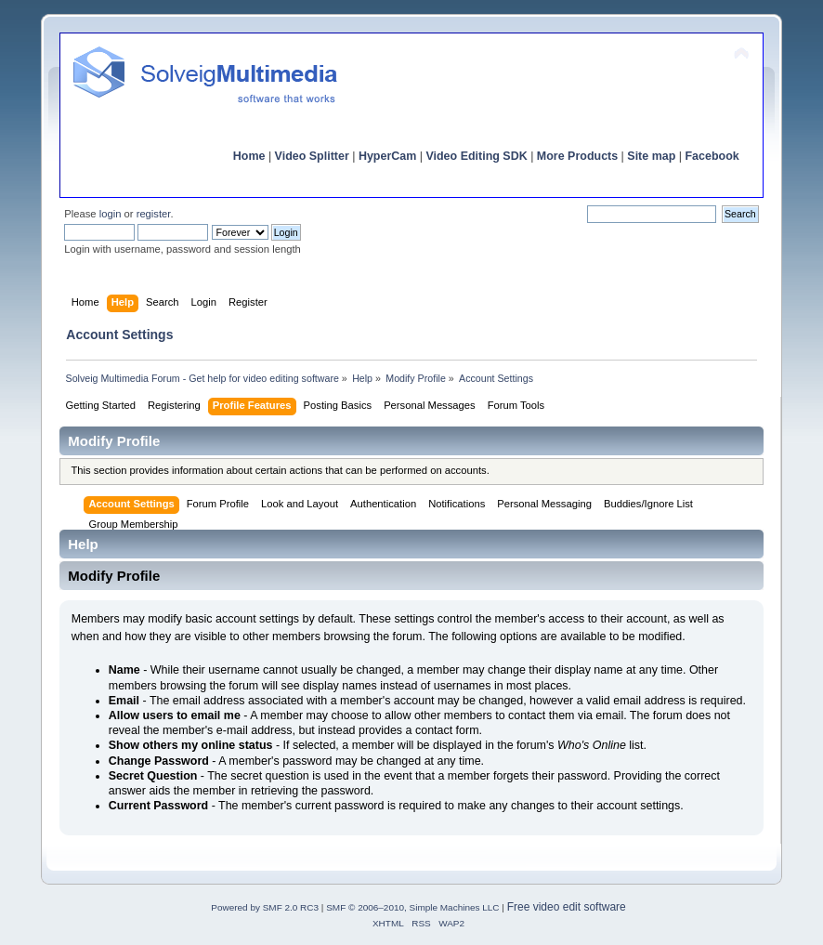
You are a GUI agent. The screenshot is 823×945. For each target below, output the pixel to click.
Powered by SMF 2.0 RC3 (265, 907)
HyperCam (387, 156)
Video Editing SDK (476, 156)
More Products (577, 156)
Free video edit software (566, 906)
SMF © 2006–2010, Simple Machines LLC (412, 907)
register (154, 213)
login (110, 213)
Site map (651, 156)
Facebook (711, 156)
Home (249, 156)
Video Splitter (312, 156)
